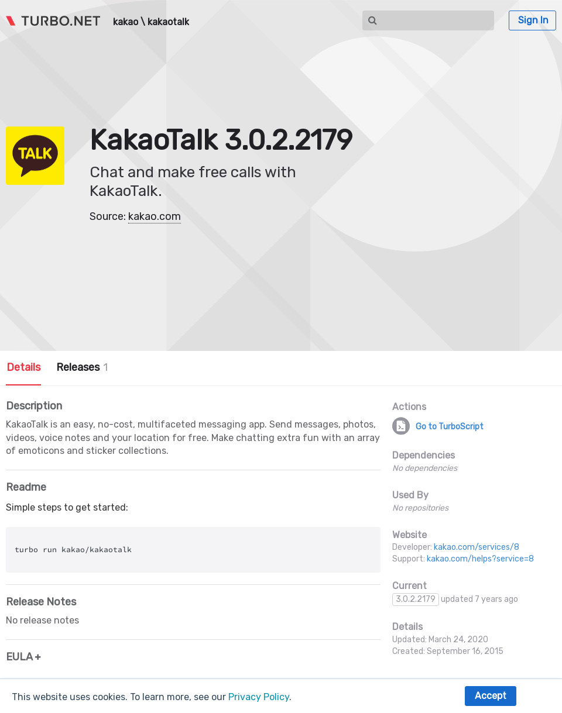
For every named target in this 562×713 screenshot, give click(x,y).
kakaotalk (168, 22)
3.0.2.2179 (416, 599)
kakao (125, 22)
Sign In (533, 20)
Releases (82, 367)
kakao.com (154, 216)
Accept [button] (490, 695)
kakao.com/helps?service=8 (480, 559)
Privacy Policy (258, 696)
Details (23, 367)
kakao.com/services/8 (476, 547)
